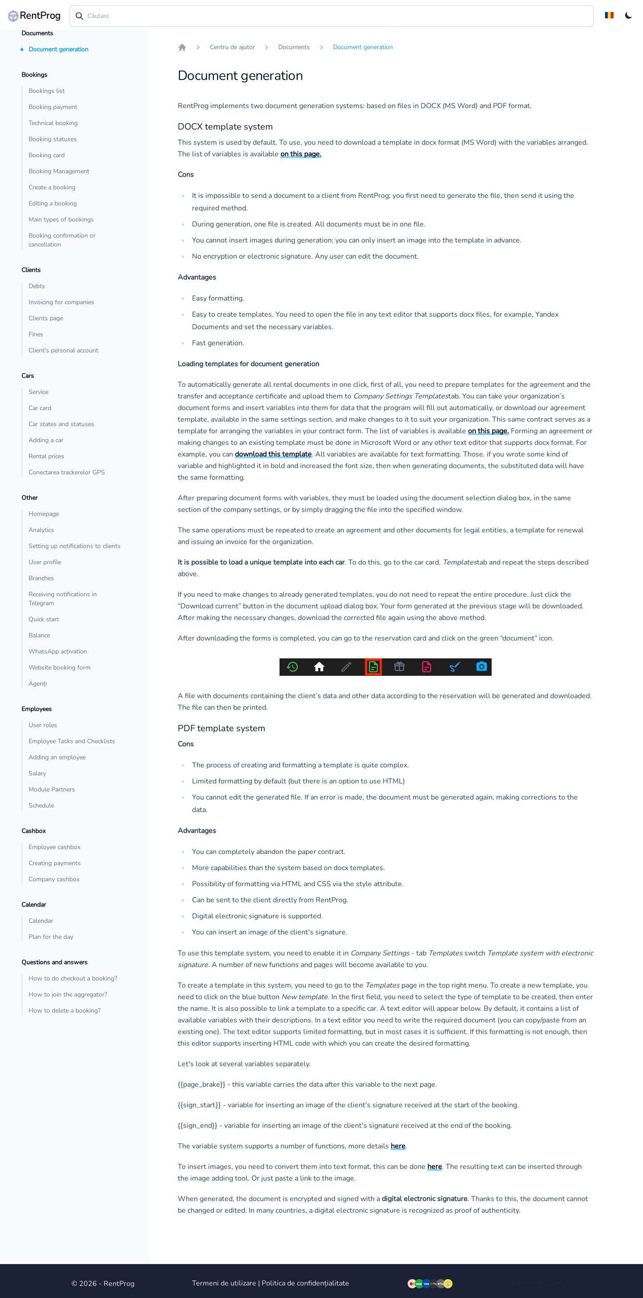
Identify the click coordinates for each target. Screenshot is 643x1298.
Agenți (38, 683)
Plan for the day (51, 937)
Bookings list (47, 91)
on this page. (301, 154)
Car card (40, 408)
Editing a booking (53, 203)
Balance (39, 635)
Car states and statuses (61, 424)
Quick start (44, 619)
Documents (294, 47)
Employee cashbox (54, 847)
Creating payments (55, 863)
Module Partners (52, 789)
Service (38, 392)
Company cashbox (54, 879)
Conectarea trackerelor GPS (67, 472)
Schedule (41, 805)
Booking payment (53, 107)
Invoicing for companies (61, 302)
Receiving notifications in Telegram (63, 598)
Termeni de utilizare (224, 1283)
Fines (36, 334)
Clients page (46, 318)
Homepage (44, 514)
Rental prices (46, 456)
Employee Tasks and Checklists (72, 741)
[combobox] (331, 16)
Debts (37, 286)
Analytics (41, 530)
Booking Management (59, 171)
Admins (523, 1283)
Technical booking (53, 123)
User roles (43, 725)
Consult (559, 1283)
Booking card (47, 155)
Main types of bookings (61, 219)
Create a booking (52, 187)
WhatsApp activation (58, 651)
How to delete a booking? (64, 1010)
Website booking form (60, 667)
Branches (41, 578)
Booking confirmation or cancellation (62, 240)
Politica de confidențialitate (305, 1283)
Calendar (41, 921)
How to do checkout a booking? (73, 978)
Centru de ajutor (232, 47)
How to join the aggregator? (68, 994)
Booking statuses (53, 139)
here (398, 1146)
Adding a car (46, 440)
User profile (45, 562)
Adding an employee (57, 757)
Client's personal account (63, 350)
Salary (37, 773)
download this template (273, 454)
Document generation (58, 49)
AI (541, 1283)
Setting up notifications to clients (75, 546)
